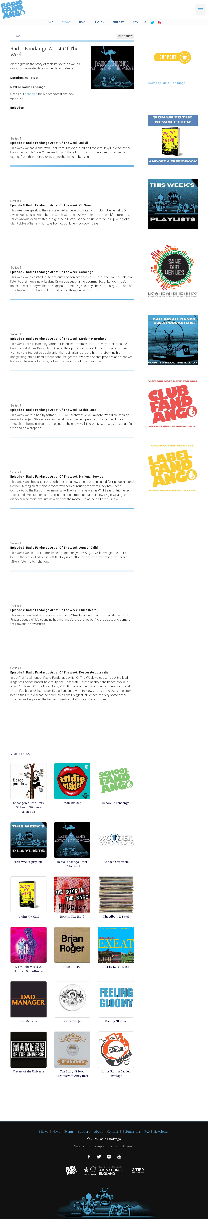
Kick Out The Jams (72, 1021)
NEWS (82, 22)
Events (69, 1132)
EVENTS (99, 22)
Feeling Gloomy (116, 1021)
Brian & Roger (72, 966)
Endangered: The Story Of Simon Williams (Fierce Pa (28, 807)
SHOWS (66, 22)
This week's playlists (29, 862)
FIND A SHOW (125, 36)
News (56, 1132)
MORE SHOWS (20, 754)
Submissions (132, 1132)
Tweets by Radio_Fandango (166, 83)
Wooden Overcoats (116, 862)
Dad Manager (28, 1021)
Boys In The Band (72, 916)
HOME (50, 22)
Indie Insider (72, 803)
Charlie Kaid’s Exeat (116, 966)
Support (84, 1132)
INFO (135, 22)
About (98, 1132)
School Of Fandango (115, 803)
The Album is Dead (116, 916)
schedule (31, 94)
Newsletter (161, 1132)
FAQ (147, 1132)
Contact (112, 1132)
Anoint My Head (29, 916)
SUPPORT (118, 22)
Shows (43, 1132)
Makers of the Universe (29, 1071)
